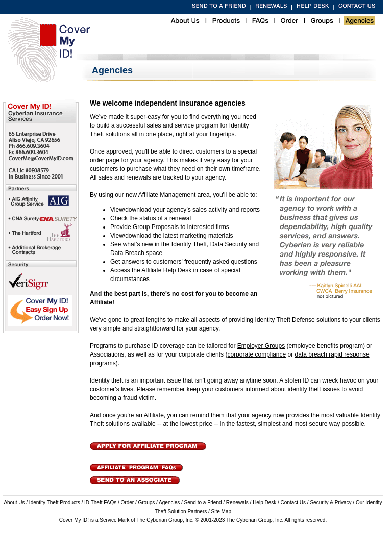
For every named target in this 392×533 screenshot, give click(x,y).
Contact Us (293, 502)
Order (127, 502)
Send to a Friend (203, 502)
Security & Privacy (330, 502)
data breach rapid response (332, 354)
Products (70, 502)
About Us (14, 502)
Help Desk (264, 502)
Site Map (221, 511)
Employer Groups (261, 345)
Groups (146, 502)
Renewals (237, 502)
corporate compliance (256, 354)
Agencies (169, 502)
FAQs (110, 502)
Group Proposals (156, 227)
